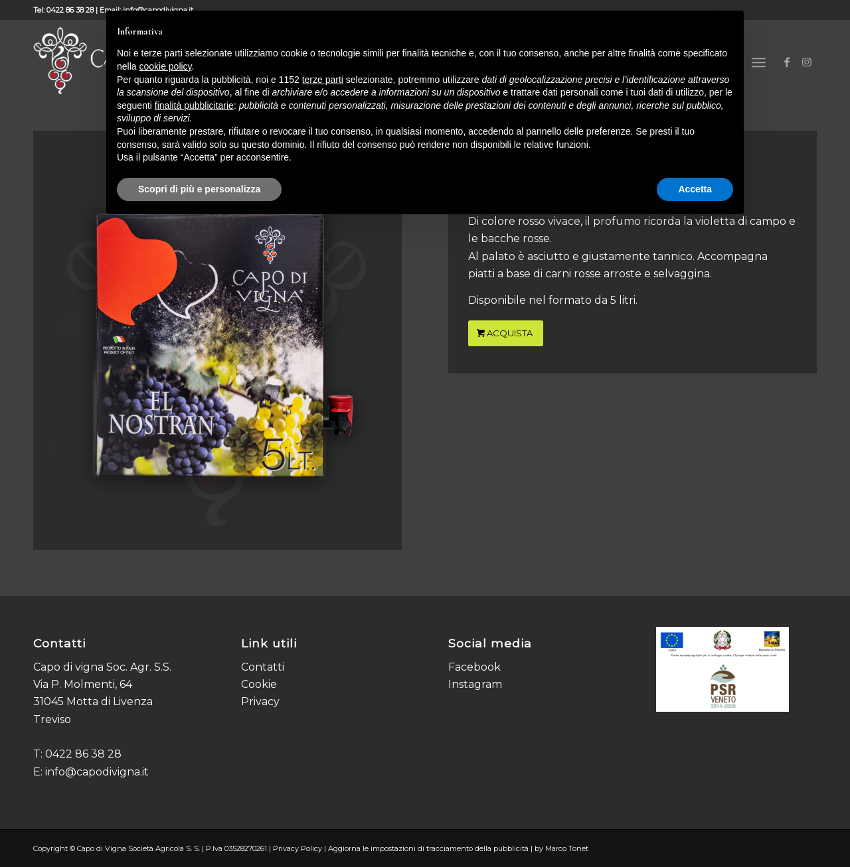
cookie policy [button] (165, 66)
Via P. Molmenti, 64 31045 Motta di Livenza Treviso (93, 702)
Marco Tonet (566, 848)
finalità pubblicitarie (194, 105)
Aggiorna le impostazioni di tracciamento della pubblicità (428, 848)
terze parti (322, 79)
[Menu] (759, 62)
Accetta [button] (695, 189)
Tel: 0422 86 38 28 (63, 10)
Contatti (262, 667)
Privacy (260, 701)
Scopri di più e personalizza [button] (199, 189)
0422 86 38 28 (83, 754)
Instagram (475, 684)
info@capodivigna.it (97, 772)
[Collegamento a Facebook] (787, 62)
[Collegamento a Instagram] (807, 62)
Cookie (259, 684)
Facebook (474, 667)
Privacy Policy (297, 848)
